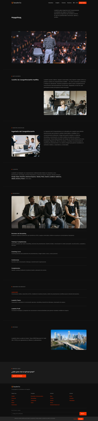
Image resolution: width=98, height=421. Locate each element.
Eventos (64, 2)
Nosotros (69, 2)
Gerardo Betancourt (55, 404)
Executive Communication (37, 396)
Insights (58, 2)
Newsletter (72, 400)
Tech (13, 400)
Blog (51, 396)
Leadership (33, 400)
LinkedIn (72, 398)
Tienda (51, 398)
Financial (14, 398)
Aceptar (80, 418)
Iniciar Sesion (83, 2)
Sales (32, 402)
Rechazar (75, 418)
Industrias (51, 2)
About (51, 402)
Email (71, 396)
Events (51, 400)
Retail (13, 402)
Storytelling (33, 398)
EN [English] (77, 2)
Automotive (14, 404)
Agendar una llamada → (19, 376)
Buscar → (83, 413)
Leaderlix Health (15, 292)
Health (13, 396)
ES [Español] (74, 2)
